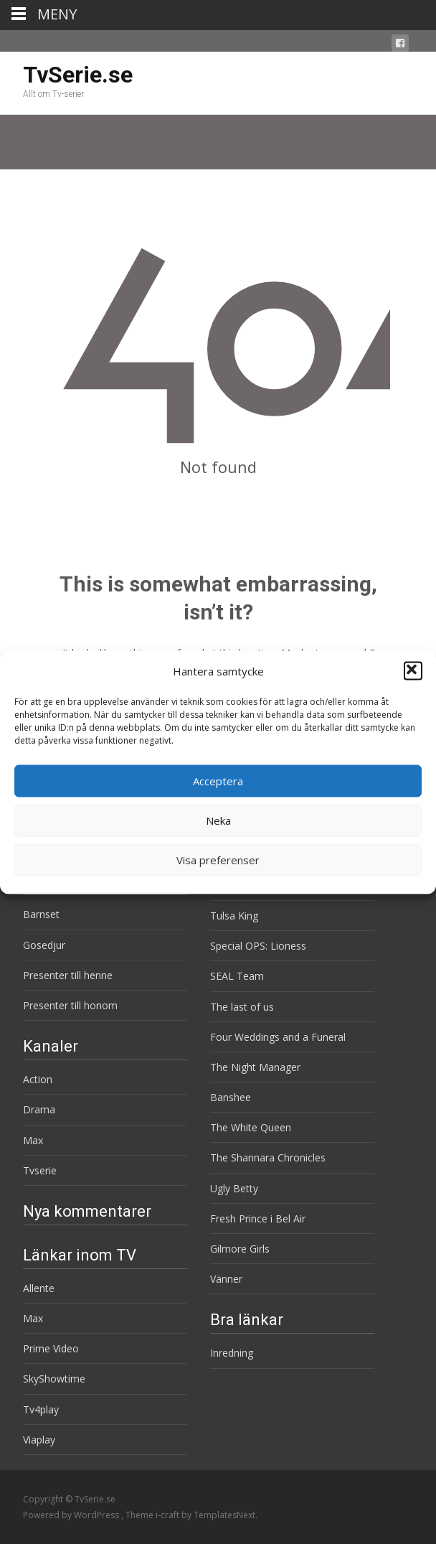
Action (37, 1079)
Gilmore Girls (240, 1248)
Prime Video (51, 1348)
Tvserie (40, 1170)
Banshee (230, 1097)
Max (33, 1140)
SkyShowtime (54, 1378)
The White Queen (250, 1127)
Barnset (41, 914)
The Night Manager (255, 1067)
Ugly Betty (234, 1188)
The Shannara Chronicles (268, 1157)
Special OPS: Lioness (258, 946)
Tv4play (41, 1409)
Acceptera (218, 781)
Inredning (231, 1353)
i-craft (168, 1515)
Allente (38, 1288)
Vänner (226, 1279)
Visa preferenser (218, 860)
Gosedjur (44, 945)
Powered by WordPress (72, 1515)
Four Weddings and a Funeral (278, 1037)
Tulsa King (234, 915)
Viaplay (39, 1439)
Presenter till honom (70, 1005)
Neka (218, 820)
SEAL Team (237, 976)
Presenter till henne (68, 975)
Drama (39, 1109)
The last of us (242, 1007)
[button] (413, 671)
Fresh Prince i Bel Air (257, 1218)
